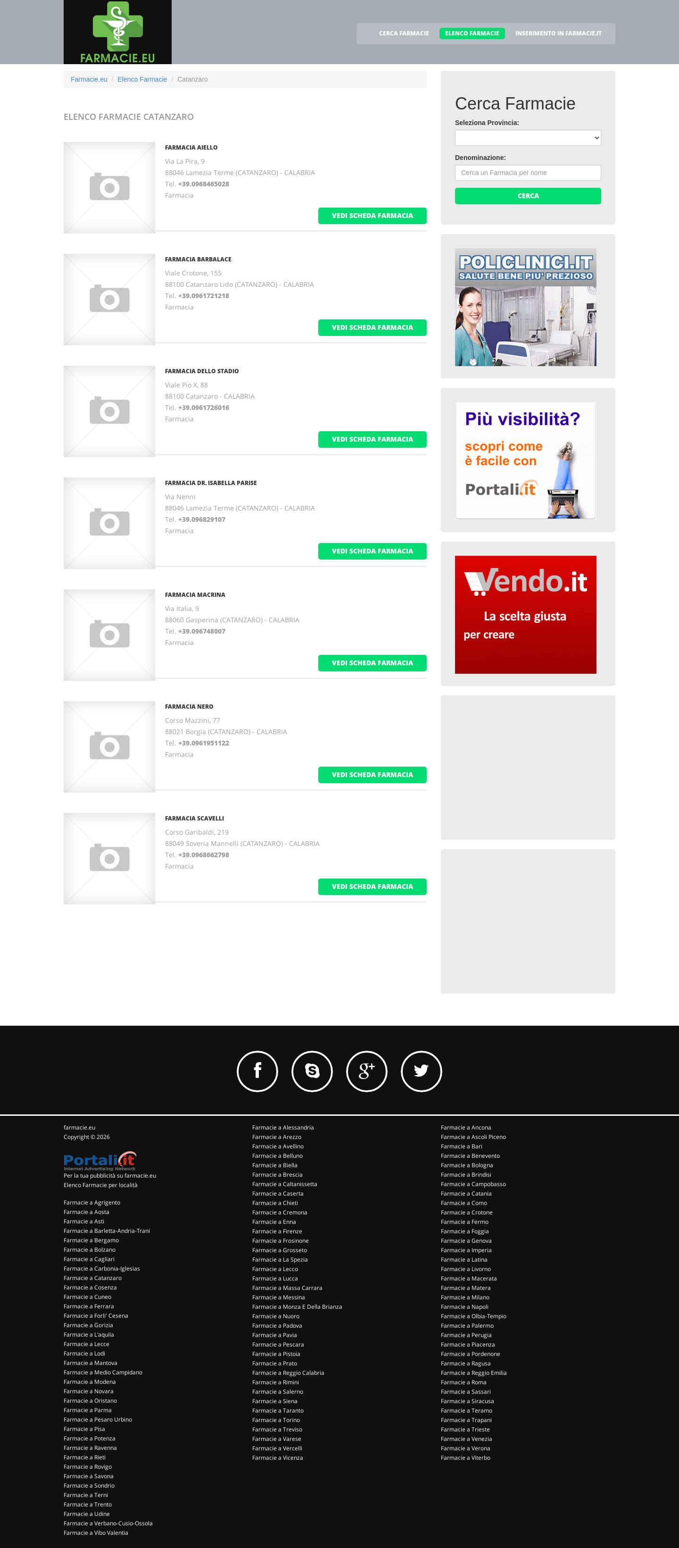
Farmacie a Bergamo (91, 1240)
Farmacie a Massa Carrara (287, 1288)
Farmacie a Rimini (275, 1382)
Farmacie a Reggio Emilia (474, 1373)
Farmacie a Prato (274, 1363)
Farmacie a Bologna (467, 1165)
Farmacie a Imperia (466, 1250)
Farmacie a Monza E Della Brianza (297, 1307)
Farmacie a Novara (89, 1391)
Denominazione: (480, 157)
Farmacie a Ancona (466, 1127)
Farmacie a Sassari (466, 1392)
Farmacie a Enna (274, 1222)
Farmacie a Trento (88, 1504)
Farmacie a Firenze (277, 1231)
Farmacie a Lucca (275, 1278)
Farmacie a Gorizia (88, 1325)
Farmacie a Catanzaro (93, 1278)
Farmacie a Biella (275, 1165)
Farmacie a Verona (465, 1448)
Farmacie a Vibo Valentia (96, 1533)
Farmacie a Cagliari (89, 1259)
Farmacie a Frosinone (280, 1241)
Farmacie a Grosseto (279, 1250)
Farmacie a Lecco (275, 1269)
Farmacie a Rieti (85, 1457)
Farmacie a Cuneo (87, 1297)
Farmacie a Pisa (84, 1429)
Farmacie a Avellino (278, 1146)
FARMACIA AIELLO (191, 147)
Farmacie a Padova (277, 1326)
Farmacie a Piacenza (468, 1344)
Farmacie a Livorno (466, 1269)
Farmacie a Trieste (465, 1429)
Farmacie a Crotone (467, 1212)
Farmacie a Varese (276, 1439)
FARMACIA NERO (189, 707)
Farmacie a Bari (461, 1146)
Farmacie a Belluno (277, 1156)
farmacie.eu (79, 1127)
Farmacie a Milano (465, 1297)
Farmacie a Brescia (277, 1175)
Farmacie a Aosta (86, 1212)
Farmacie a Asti (84, 1221)
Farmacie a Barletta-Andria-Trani (107, 1231)
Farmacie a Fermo (465, 1222)
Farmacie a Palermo (467, 1326)
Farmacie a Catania (466, 1193)
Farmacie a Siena (275, 1401)
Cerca (528, 195)
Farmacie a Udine (87, 1514)
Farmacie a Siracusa (467, 1401)
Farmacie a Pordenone (470, 1354)
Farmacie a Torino (276, 1420)
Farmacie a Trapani (466, 1420)
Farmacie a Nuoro (275, 1316)
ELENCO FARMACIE (472, 33)
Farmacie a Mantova (90, 1363)
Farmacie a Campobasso (473, 1184)
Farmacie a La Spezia (280, 1259)
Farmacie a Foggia (465, 1231)
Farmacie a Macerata (469, 1278)
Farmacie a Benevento (470, 1156)
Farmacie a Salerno (277, 1392)
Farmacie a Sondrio (89, 1485)
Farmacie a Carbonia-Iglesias (102, 1268)
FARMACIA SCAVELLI (194, 818)
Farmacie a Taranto (278, 1410)
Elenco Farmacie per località (101, 1185)
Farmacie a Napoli (465, 1307)
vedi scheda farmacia (372, 215)
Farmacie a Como (464, 1203)
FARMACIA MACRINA (195, 595)
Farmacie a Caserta (278, 1193)
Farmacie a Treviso (277, 1429)
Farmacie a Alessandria (283, 1127)
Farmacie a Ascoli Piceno (473, 1137)
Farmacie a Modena (90, 1382)
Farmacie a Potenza (90, 1438)
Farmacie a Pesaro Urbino (98, 1419)
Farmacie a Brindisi (466, 1175)
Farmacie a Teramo (466, 1410)
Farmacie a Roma (464, 1382)
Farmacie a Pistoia (276, 1354)
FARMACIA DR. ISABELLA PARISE (211, 483)
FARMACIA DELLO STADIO (202, 371)
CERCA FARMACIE (404, 33)
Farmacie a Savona (89, 1476)
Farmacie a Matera (466, 1288)
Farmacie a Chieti (275, 1203)
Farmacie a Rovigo (88, 1467)
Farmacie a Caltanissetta (284, 1184)
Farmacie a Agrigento (92, 1202)
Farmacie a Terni (86, 1495)
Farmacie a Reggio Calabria (288, 1373)
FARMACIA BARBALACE (198, 259)
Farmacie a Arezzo (276, 1137)
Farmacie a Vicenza (277, 1458)
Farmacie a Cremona (279, 1212)
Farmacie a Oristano (90, 1401)
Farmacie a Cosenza (90, 1287)
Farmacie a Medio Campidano (103, 1372)
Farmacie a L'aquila (89, 1334)
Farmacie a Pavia (274, 1335)
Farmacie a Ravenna (90, 1448)
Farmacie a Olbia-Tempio (473, 1316)
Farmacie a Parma (88, 1410)
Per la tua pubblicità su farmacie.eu (110, 1175)
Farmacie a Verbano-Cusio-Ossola (108, 1523)
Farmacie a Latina (464, 1259)
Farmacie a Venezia (466, 1439)
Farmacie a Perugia (466, 1335)
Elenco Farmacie (142, 79)
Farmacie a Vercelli (277, 1448)
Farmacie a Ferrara (89, 1306)
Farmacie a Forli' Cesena (96, 1316)
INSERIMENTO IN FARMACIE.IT (558, 33)
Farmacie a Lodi (84, 1353)
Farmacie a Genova (466, 1241)
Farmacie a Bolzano (90, 1250)
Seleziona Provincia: (487, 122)
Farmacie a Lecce (86, 1344)
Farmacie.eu (89, 79)
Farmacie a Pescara (278, 1344)
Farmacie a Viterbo (465, 1458)
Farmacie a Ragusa (466, 1363)
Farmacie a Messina (278, 1297)
